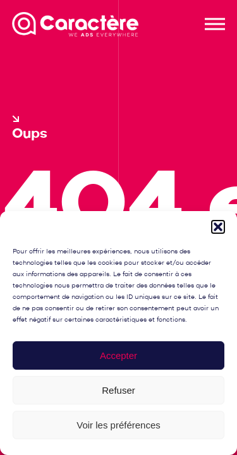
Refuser (118, 390)
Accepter (118, 355)
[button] (218, 227)
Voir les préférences (118, 425)
